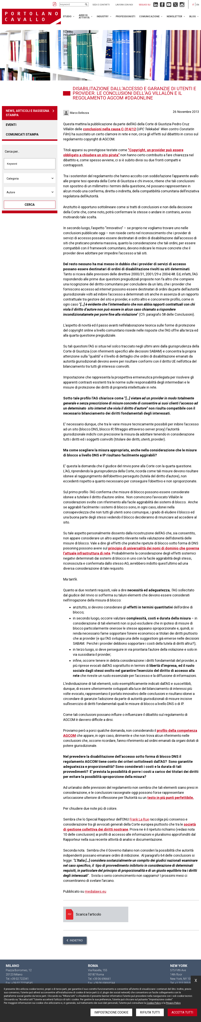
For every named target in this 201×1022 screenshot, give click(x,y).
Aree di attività (84, 16)
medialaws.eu (95, 891)
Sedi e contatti (101, 4)
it (193, 4)
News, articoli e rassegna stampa (27, 113)
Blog (192, 16)
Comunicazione (149, 16)
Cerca (30, 204)
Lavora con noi (124, 4)
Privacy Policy (173, 1003)
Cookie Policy (154, 1003)
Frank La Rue (139, 819)
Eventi (11, 125)
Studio (67, 16)
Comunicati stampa (22, 134)
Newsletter (174, 16)
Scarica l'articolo (95, 914)
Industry (103, 16)
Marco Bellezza (79, 112)
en (197, 4)
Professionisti (125, 16)
